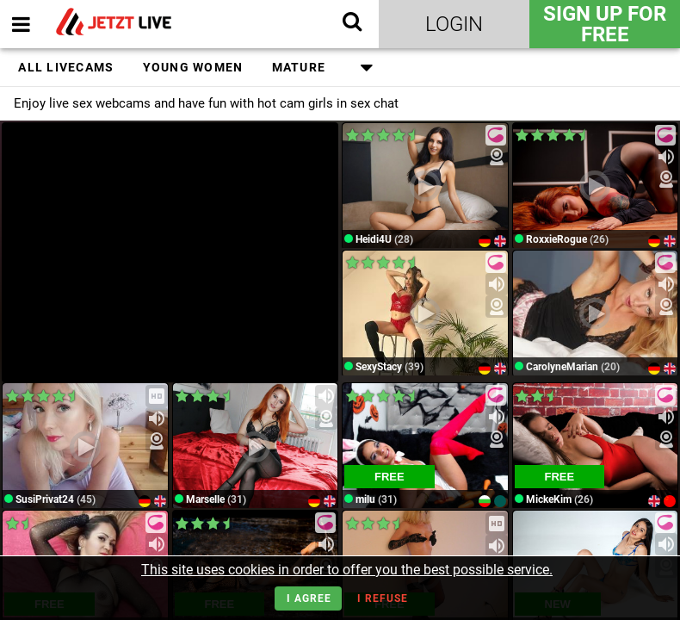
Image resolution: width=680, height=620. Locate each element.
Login (454, 24)
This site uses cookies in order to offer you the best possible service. (347, 569)
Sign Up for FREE (604, 24)
